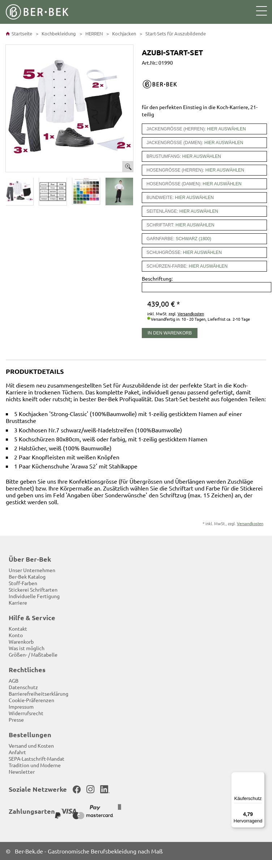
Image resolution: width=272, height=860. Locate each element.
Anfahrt (17, 752)
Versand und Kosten (31, 745)
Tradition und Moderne (35, 765)
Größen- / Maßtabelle (33, 654)
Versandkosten (191, 313)
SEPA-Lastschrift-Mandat (36, 758)
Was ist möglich (26, 648)
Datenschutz (23, 687)
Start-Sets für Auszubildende (175, 33)
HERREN (93, 33)
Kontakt (18, 628)
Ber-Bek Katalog (27, 576)
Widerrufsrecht (26, 713)
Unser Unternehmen (32, 570)
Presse (16, 719)
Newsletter (22, 771)
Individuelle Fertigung (34, 596)
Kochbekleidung (58, 33)
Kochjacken (123, 33)
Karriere (18, 602)
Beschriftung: (157, 278)
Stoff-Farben (23, 583)
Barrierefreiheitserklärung (38, 693)
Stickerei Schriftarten (33, 589)
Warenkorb (21, 641)
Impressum (21, 706)
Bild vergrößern (127, 166)
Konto (16, 635)
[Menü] (260, 776)
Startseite (19, 33)
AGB (13, 680)
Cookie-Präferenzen (31, 700)
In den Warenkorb (170, 333)
